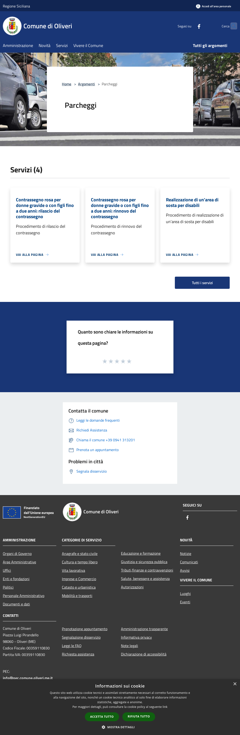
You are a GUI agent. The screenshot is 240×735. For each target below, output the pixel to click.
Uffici (7, 570)
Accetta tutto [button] (102, 717)
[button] (120, 727)
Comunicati (189, 562)
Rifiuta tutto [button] (139, 716)
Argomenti (86, 84)
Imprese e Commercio (79, 579)
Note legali (129, 645)
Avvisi (185, 570)
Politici (8, 587)
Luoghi (185, 593)
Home (66, 84)
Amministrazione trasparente (144, 629)
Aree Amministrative (19, 562)
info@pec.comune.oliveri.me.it (28, 678)
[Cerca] (231, 26)
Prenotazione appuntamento (84, 629)
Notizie (185, 553)
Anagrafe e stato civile (80, 553)
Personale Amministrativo (23, 595)
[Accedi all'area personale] (213, 6)
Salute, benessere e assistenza (145, 578)
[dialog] (120, 707)
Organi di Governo (17, 553)
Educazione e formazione (141, 553)
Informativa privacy (136, 637)
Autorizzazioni (132, 587)
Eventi (185, 602)
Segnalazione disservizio (81, 637)
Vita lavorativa (73, 570)
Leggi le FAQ (72, 645)
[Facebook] (190, 26)
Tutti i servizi (202, 283)
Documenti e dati (16, 604)
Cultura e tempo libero (80, 562)
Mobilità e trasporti (77, 595)
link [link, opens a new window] (165, 707)
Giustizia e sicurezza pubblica (144, 562)
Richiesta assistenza (78, 654)
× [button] (234, 684)
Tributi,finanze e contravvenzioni (147, 570)
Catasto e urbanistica (79, 587)
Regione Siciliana (16, 6)
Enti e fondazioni (16, 579)
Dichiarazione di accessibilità (143, 654)
